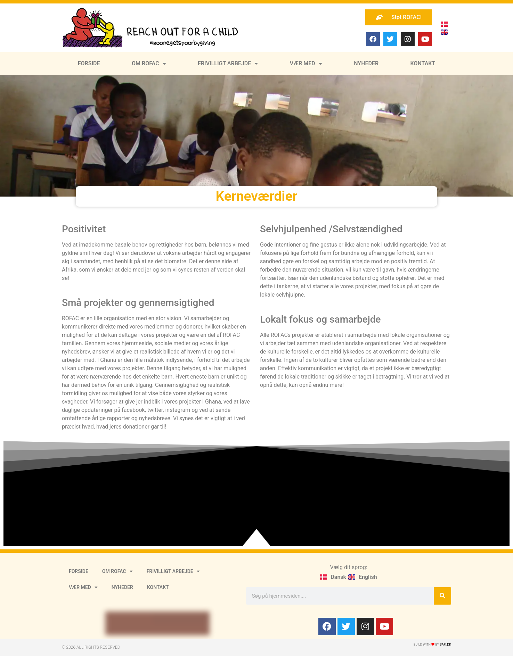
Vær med (306, 63)
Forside (89, 63)
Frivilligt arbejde (228, 63)
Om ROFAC (149, 63)
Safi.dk (445, 644)
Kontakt (422, 63)
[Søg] (442, 596)
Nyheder (366, 63)
